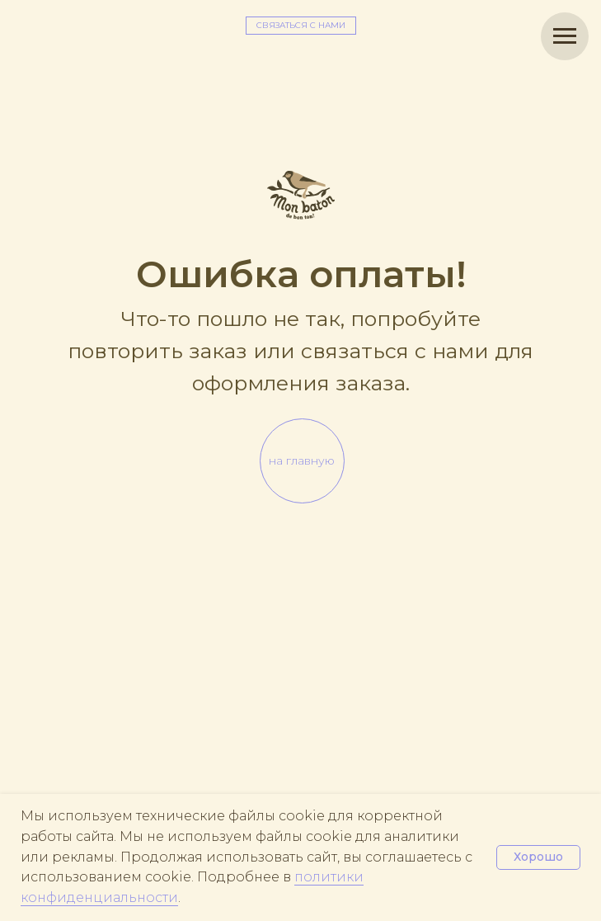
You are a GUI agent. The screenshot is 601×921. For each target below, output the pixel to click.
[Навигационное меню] (564, 36)
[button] (301, 26)
